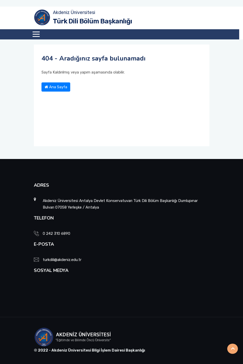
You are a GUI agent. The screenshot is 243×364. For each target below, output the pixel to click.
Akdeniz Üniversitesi (74, 12)
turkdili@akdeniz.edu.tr (62, 259)
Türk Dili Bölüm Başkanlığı (92, 21)
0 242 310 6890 (56, 233)
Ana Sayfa (56, 87)
